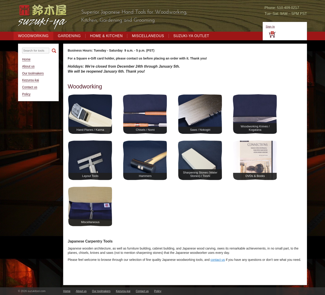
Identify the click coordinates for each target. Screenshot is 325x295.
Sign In (270, 26)
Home (26, 59)
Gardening (69, 36)
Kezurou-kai (30, 80)
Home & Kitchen (106, 36)
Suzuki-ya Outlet (191, 36)
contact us (218, 260)
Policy (26, 94)
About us (28, 66)
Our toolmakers (33, 73)
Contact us (29, 87)
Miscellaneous (148, 36)
